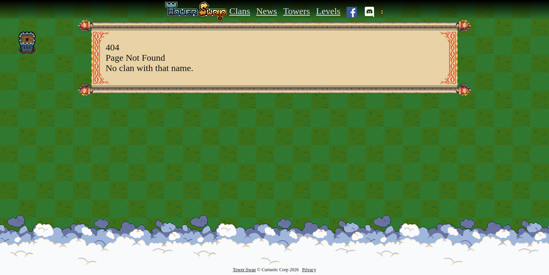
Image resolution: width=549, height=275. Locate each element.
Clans (239, 11)
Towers (296, 11)
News (266, 11)
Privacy (309, 269)
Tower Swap (244, 269)
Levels (328, 11)
